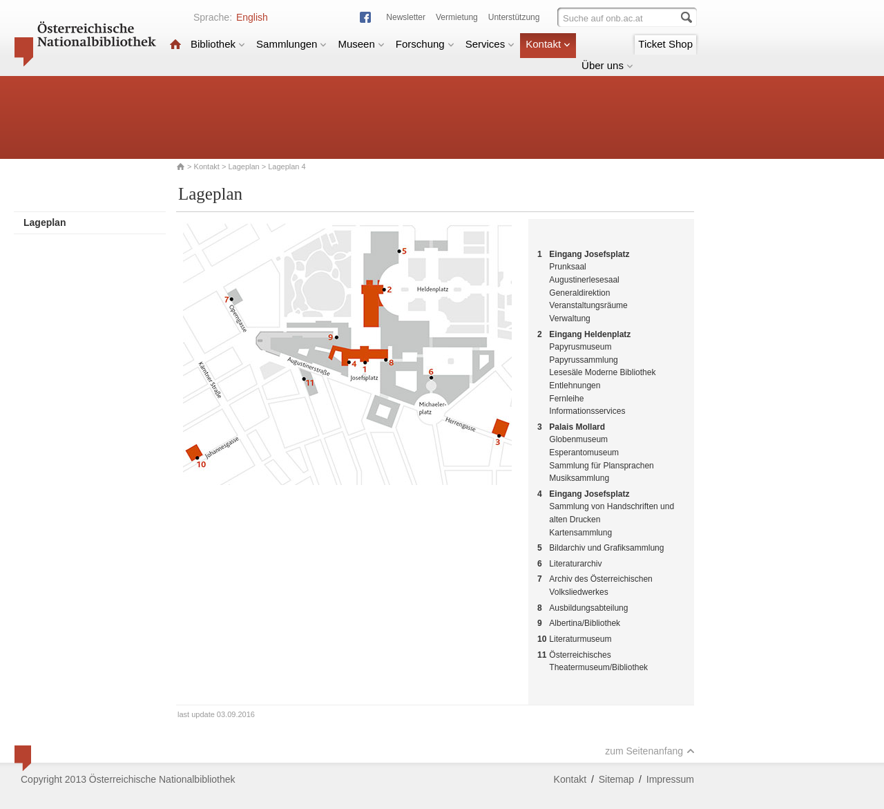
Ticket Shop (665, 44)
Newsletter (405, 17)
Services (490, 44)
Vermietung (457, 17)
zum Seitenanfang (650, 750)
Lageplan (243, 166)
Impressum (670, 779)
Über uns (607, 65)
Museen (361, 44)
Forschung (425, 44)
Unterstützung (514, 17)
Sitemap (616, 779)
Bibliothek (218, 44)
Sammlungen (291, 44)
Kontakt (548, 44)
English (252, 17)
